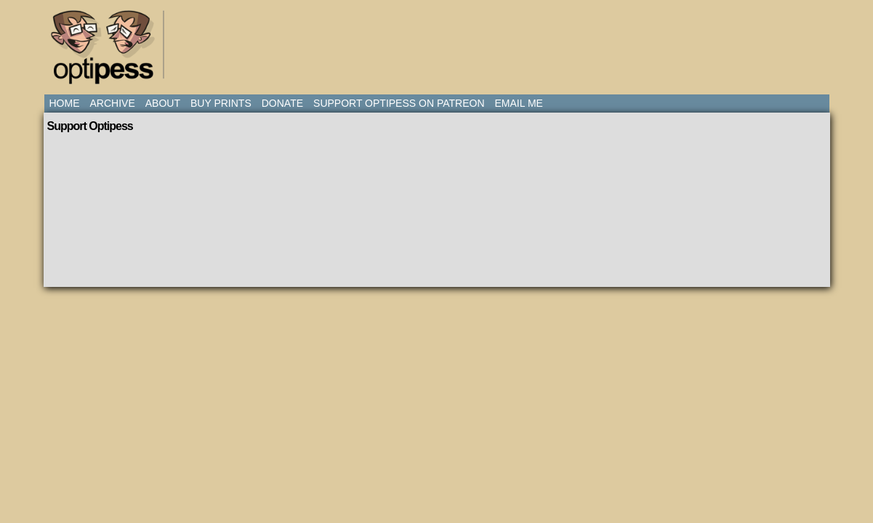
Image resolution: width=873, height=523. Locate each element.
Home (64, 103)
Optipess (109, 50)
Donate (282, 103)
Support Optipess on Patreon (398, 103)
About (162, 103)
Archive (112, 103)
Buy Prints (221, 103)
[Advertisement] (439, 40)
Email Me (519, 103)
